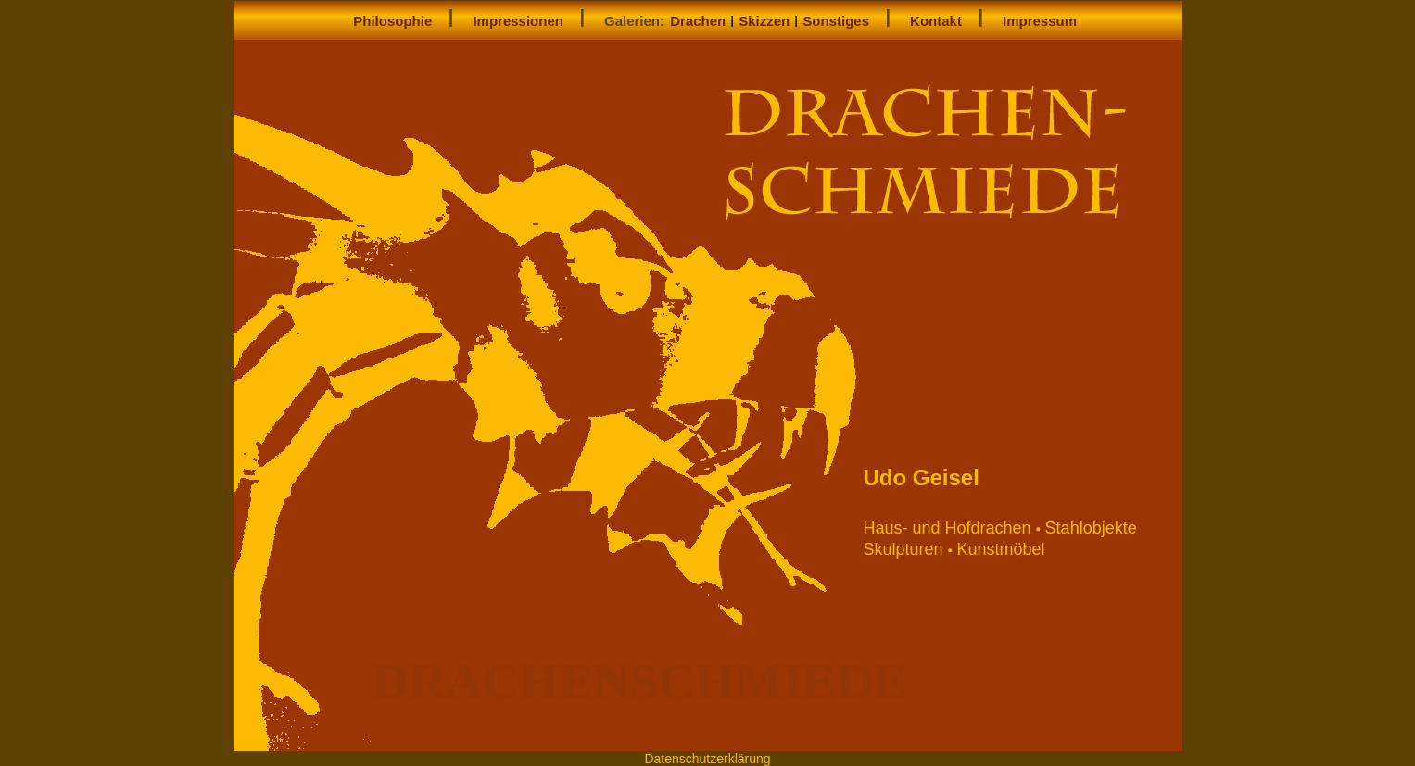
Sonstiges (835, 21)
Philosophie (392, 21)
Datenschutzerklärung (707, 758)
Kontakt (936, 21)
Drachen (698, 21)
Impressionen (518, 21)
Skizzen (764, 21)
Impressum (1040, 21)
